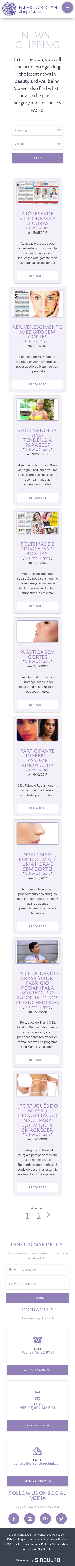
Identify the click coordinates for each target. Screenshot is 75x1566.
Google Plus (45, 1518)
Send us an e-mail (37, 1481)
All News (31, 228)
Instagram (29, 1518)
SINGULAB (48, 1559)
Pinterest (61, 1518)
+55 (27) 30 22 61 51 (37, 1352)
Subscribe (37, 1298)
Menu (67, 7)
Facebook (13, 1518)
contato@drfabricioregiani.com (37, 1463)
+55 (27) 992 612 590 (37, 1408)
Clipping (44, 228)
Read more (37, 276)
